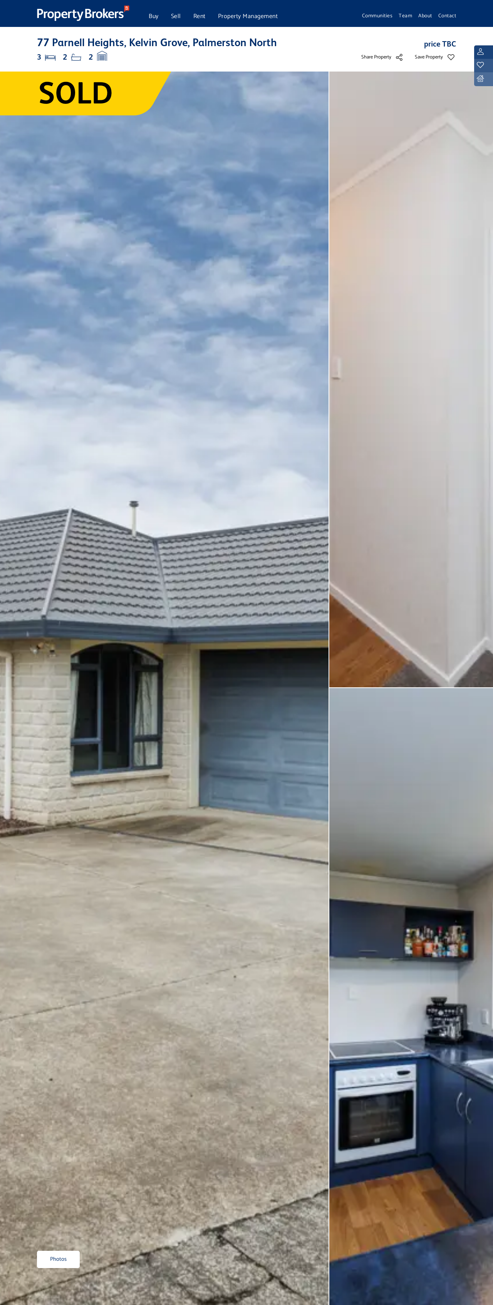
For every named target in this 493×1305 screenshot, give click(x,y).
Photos (58, 1259)
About (425, 16)
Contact (447, 16)
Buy (154, 16)
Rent (199, 16)
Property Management (248, 16)
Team (405, 16)
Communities (377, 16)
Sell (176, 16)
